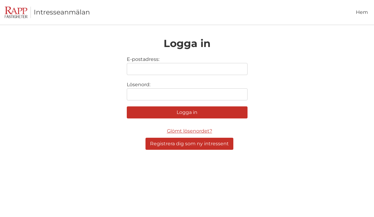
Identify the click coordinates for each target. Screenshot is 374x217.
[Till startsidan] (18, 12)
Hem (362, 12)
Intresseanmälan (62, 12)
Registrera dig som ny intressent (189, 143)
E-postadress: (143, 59)
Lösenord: (138, 84)
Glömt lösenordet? (189, 131)
